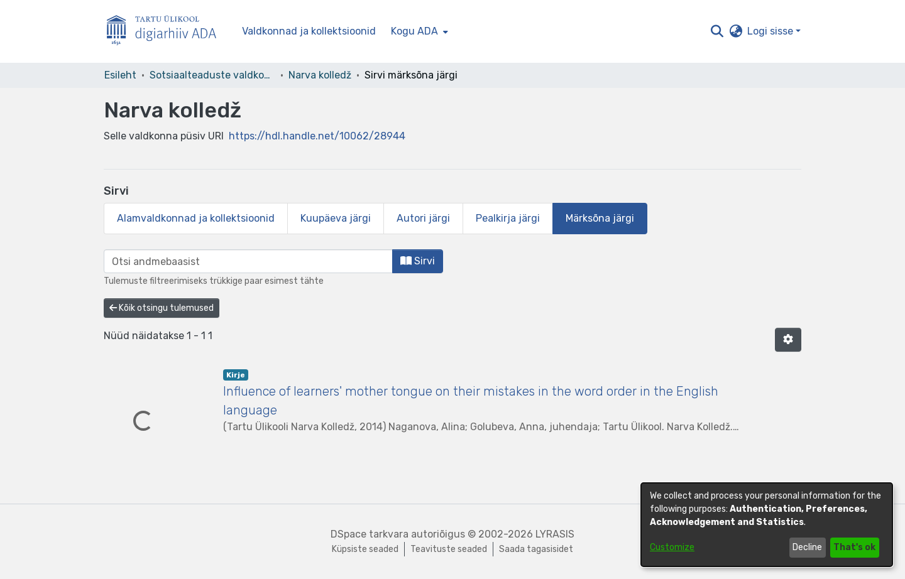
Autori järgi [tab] (423, 218)
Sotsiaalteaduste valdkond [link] (212, 75)
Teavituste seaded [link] (448, 549)
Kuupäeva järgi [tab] (335, 218)
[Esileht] (166, 31)
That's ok (854, 547)
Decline (807, 547)
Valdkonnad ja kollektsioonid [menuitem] (309, 31)
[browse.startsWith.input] (248, 261)
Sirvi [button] (417, 261)
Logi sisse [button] (771, 31)
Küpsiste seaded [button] (365, 549)
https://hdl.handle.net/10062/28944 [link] (317, 136)
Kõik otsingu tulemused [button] (161, 308)
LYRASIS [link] (554, 534)
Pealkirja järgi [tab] (508, 218)
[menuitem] (418, 31)
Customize (672, 547)
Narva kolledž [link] (319, 75)
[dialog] (766, 524)
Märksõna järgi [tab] (600, 218)
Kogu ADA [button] (414, 31)
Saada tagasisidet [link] (536, 549)
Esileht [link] (120, 75)
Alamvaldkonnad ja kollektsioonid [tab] (196, 218)
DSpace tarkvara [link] (370, 534)
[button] (717, 31)
